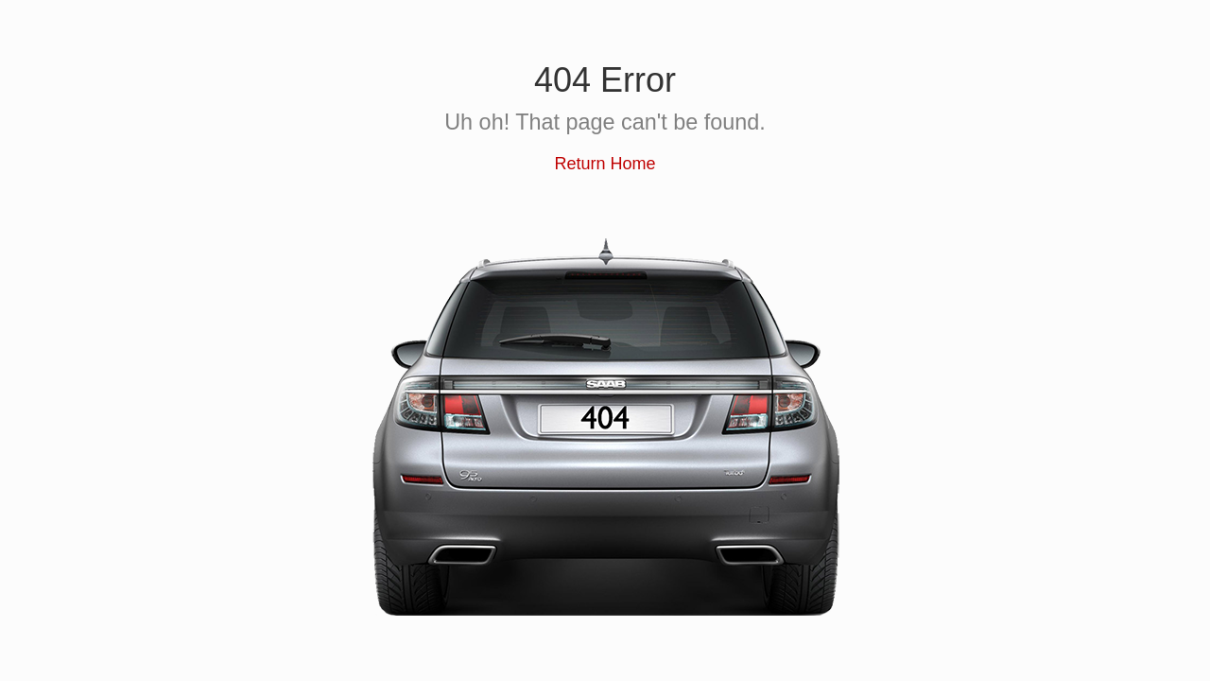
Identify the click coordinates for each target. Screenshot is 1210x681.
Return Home (604, 163)
